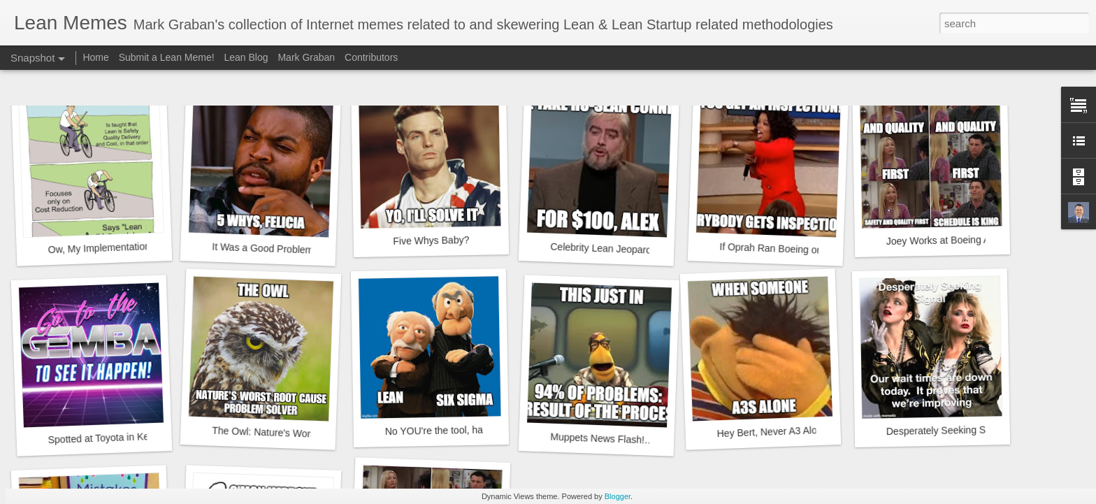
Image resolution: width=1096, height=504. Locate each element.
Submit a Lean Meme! (167, 57)
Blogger (617, 496)
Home (95, 57)
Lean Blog (246, 57)
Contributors (371, 57)
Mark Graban (306, 57)
